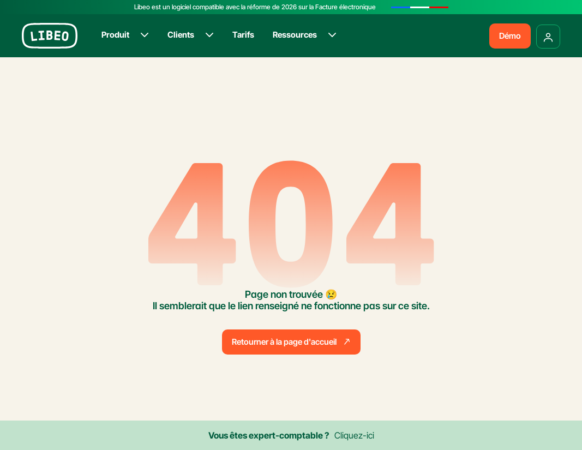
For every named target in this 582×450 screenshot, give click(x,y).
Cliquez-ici (354, 435)
